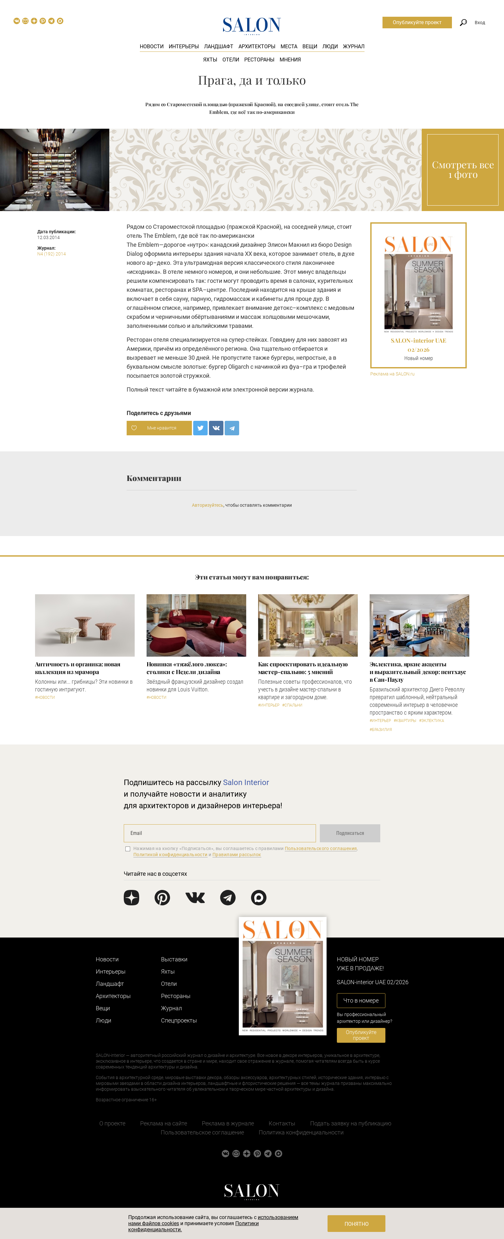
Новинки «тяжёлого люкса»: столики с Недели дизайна (187, 668)
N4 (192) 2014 (51, 253)
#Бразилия (381, 730)
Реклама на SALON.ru (392, 374)
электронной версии (260, 389)
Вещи (309, 46)
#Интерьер (268, 705)
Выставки (174, 959)
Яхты (210, 60)
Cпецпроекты (179, 1020)
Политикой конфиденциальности (170, 854)
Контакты (282, 1123)
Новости (152, 46)
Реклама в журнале (228, 1123)
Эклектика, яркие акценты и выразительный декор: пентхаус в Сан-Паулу (418, 671)
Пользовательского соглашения (321, 848)
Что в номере (361, 1000)
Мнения (290, 60)
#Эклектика (431, 721)
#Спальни (292, 705)
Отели (230, 60)
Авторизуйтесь (207, 505)
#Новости (45, 697)
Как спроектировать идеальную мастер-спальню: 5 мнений (303, 668)
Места (289, 46)
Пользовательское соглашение (202, 1132)
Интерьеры (184, 46)
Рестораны (259, 60)
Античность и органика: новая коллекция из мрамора (77, 668)
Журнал (353, 46)
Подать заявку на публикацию (351, 1123)
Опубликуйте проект (417, 22)
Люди (330, 46)
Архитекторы (257, 46)
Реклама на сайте (163, 1123)
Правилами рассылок (236, 854)
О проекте (112, 1123)
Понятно (357, 1224)
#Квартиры (405, 721)
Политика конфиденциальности (301, 1132)
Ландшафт (218, 46)
